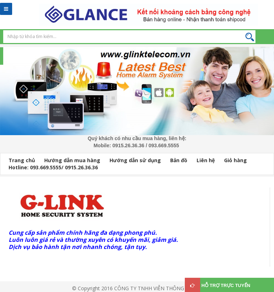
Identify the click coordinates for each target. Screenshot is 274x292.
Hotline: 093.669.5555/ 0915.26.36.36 (53, 167)
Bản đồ (178, 160)
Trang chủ (22, 160)
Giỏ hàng (235, 160)
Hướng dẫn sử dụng (135, 160)
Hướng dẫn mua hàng (72, 160)
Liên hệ (206, 160)
